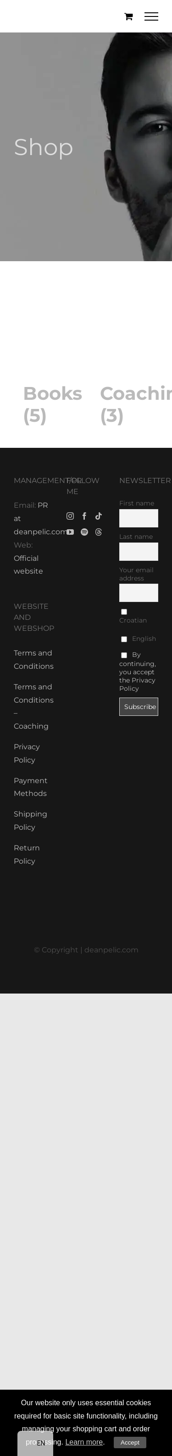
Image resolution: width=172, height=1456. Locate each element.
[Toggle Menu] (151, 16)
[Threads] (98, 532)
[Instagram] (70, 516)
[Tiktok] (98, 516)
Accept (130, 1442)
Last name (136, 536)
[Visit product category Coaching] (125, 352)
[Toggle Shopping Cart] (128, 16)
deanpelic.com (111, 950)
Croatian (133, 616)
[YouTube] (70, 532)
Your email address (136, 574)
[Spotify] (84, 532)
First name (136, 503)
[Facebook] (84, 516)
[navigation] (35, 1443)
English (138, 638)
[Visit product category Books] (48, 352)
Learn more (84, 1442)
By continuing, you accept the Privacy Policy (137, 671)
